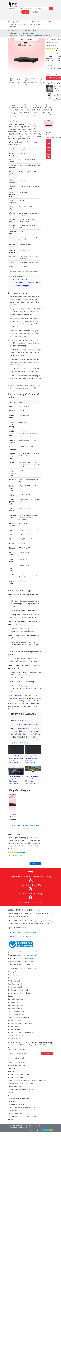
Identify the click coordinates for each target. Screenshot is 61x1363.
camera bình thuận (14, 1086)
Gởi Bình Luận (35, 864)
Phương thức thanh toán (16, 1011)
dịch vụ (10, 996)
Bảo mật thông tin (14, 1002)
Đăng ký (25, 12)
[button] (10, 56)
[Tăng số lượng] (57, 74)
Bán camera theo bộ (15, 987)
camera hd (11, 1068)
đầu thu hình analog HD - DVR (18, 1074)
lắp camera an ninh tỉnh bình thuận (20, 1083)
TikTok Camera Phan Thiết (23, 961)
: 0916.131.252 (48, 149)
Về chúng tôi (12, 972)
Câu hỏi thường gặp (22, 286)
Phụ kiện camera (13, 24)
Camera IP (25, 22)
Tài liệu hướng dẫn (14, 981)
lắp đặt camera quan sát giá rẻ (18, 1017)
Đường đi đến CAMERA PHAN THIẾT (20, 937)
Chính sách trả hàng (15, 1008)
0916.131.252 (24, 721)
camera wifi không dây (44, 22)
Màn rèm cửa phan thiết (16, 1065)
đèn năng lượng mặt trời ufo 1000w (20, 1032)
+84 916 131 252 (21, 928)
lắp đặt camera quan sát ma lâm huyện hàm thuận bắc (27, 1080)
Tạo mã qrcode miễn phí (16, 1104)
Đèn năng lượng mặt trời (16, 984)
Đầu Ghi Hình (33, 22)
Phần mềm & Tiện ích (15, 1035)
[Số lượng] (52, 74)
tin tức (10, 978)
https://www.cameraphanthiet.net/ (28, 952)
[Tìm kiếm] (51, 8)
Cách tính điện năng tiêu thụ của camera (22, 1107)
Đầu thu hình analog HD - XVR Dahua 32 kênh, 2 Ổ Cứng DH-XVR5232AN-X (48, 133)
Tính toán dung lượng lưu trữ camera (21, 1089)
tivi (9, 1095)
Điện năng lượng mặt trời (16, 1113)
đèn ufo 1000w (13, 1026)
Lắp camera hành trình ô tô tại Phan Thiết (22, 1116)
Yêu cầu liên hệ (47, 1053)
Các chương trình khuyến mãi (18, 990)
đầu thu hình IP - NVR (15, 1077)
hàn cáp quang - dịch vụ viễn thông (20, 993)
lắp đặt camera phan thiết (17, 1062)
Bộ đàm (10, 1119)
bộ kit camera (12, 1071)
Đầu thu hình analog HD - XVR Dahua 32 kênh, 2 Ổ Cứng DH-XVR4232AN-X (12, 815)
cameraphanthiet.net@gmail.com (27, 724)
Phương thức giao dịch (16, 1014)
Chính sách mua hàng (15, 999)
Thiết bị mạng (12, 1110)
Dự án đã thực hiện (14, 975)
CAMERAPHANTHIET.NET (16, 1128)
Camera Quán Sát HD (14, 22)
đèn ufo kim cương (14, 1029)
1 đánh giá (57, 50)
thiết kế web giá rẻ (14, 1020)
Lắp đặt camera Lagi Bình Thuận (19, 1098)
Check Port (11, 1101)
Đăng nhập (34, 12)
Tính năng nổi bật (21, 279)
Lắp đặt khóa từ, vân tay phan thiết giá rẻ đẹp (33, 24)
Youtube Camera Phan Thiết (26, 958)
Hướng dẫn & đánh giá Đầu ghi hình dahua (23, 743)
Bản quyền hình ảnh (15, 1038)
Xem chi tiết (13, 762)
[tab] (11, 79)
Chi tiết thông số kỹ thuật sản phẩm (27, 283)
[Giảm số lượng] (48, 74)
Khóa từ (10, 1092)
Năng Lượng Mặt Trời (14, 26)
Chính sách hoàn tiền (15, 1005)
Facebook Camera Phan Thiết (26, 955)
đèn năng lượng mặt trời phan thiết (20, 1023)
